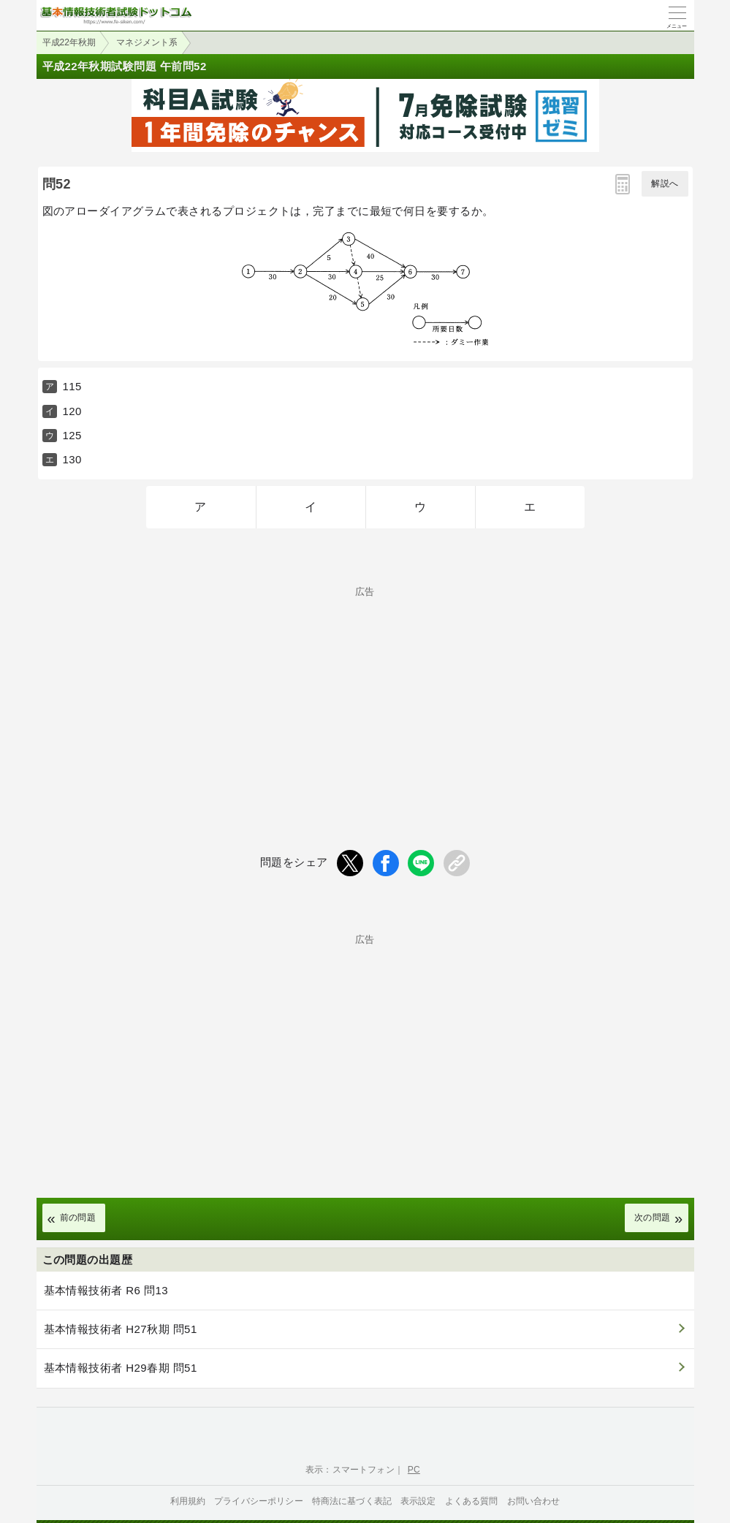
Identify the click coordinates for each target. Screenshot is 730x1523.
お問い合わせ (533, 1501)
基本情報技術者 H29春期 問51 (120, 1367)
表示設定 (418, 1501)
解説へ (664, 183)
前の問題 (78, 1217)
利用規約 (188, 1501)
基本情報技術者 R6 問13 (106, 1290)
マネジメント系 (147, 42)
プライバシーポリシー (258, 1501)
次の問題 (652, 1217)
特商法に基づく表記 (352, 1501)
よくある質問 (471, 1501)
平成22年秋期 (69, 42)
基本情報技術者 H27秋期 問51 (120, 1329)
